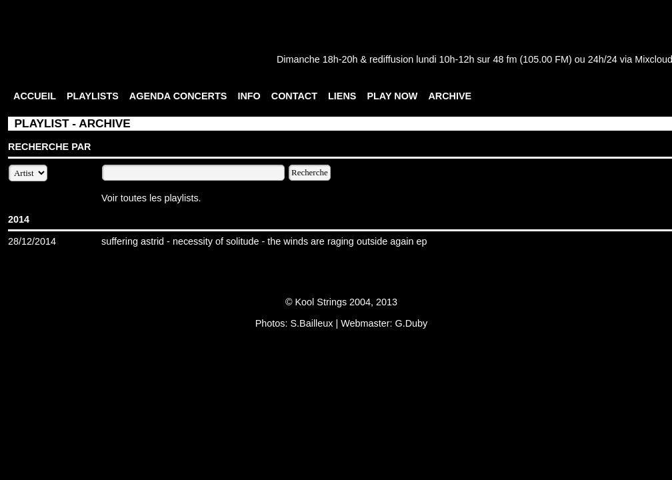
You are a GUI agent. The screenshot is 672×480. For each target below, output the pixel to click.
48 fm (505, 59)
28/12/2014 (32, 241)
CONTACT (294, 96)
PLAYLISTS (93, 96)
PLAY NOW (392, 96)
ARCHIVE (449, 96)
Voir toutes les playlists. (151, 198)
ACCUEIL (34, 96)
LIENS (342, 96)
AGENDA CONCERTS (178, 96)
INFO (248, 96)
